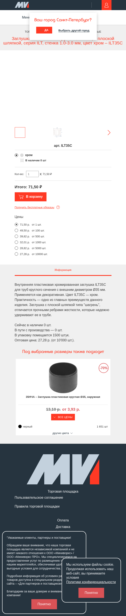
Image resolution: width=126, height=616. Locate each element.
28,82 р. (25, 248)
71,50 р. (25, 224)
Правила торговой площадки (37, 506)
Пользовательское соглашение (39, 497)
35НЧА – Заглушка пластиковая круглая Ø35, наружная (63, 396)
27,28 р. (25, 254)
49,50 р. (25, 230)
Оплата (63, 520)
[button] (106, 132)
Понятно (44, 604)
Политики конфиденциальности (91, 582)
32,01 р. (25, 242)
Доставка (63, 527)
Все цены (63, 417)
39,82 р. (25, 236)
